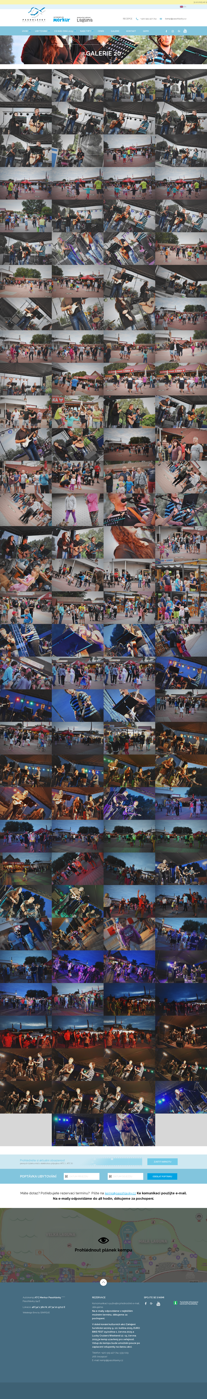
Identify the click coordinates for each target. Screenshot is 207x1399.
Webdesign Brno (30, 1312)
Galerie (115, 31)
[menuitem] (25, 30)
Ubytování (41, 31)
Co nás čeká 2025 (63, 31)
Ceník (101, 31)
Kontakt (131, 31)
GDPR (146, 31)
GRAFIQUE (45, 1312)
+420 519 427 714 (148, 19)
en (183, 7)
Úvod (25, 31)
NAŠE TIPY (85, 31)
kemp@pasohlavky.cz (175, 19)
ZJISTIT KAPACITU (162, 1162)
